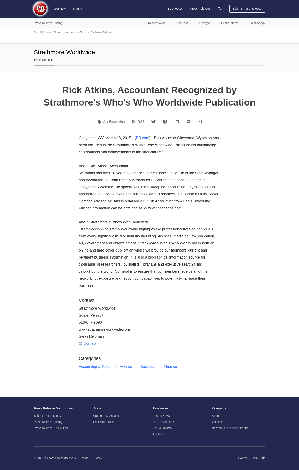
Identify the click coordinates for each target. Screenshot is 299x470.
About (216, 415)
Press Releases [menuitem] (200, 8)
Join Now (60, 8)
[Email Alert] (100, 121)
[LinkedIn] (176, 121)
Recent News (161, 415)
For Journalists (162, 428)
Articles (157, 434)
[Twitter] (153, 121)
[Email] (199, 121)
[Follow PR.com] (261, 458)
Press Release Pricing (48, 422)
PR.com (142, 138)
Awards (126, 366)
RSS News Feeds (164, 422)
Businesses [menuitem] (175, 8)
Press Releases (42, 32)
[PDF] (188, 121)
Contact (87, 343)
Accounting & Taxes (76, 32)
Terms (84, 458)
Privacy (97, 458)
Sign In (77, 8)
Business (147, 366)
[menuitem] (220, 9)
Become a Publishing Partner (230, 428)
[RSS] (134, 121)
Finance (58, 32)
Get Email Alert (114, 121)
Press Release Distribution (51, 428)
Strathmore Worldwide (101, 32)
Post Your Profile (104, 422)
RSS (141, 121)
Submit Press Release (247, 8)
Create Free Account (106, 415)
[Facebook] (165, 121)
